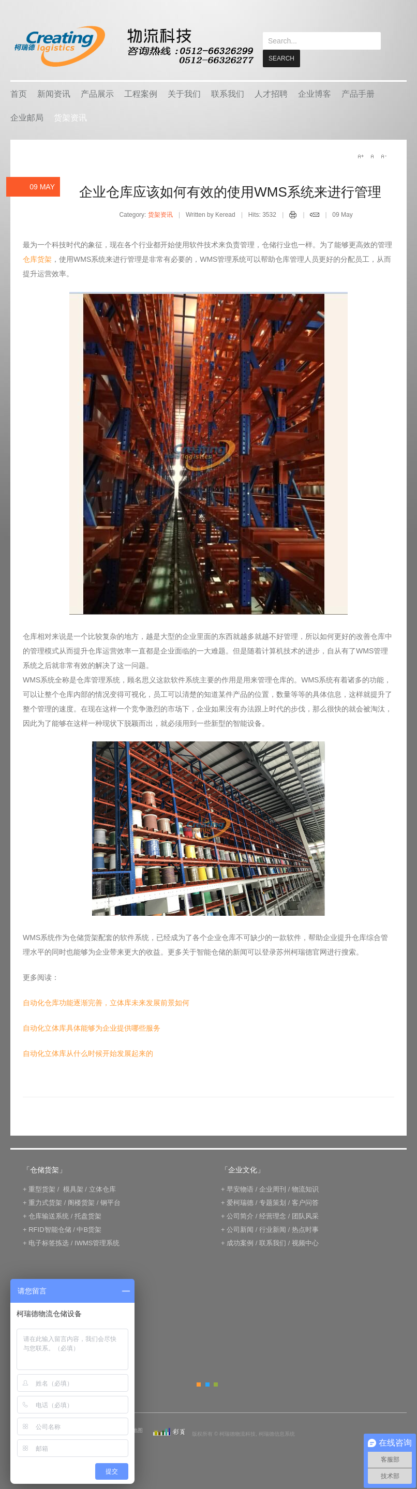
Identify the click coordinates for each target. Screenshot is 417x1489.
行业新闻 (272, 1253)
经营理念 (272, 1239)
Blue (207, 1408)
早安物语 (240, 1212)
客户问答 (305, 1226)
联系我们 (227, 117)
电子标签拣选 (48, 1266)
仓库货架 (37, 282)
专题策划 (272, 1226)
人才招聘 (271, 117)
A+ (360, 179)
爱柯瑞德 (240, 1226)
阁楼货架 (81, 1226)
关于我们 (184, 117)
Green (216, 1408)
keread (133, 46)
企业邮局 (26, 141)
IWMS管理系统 (97, 1266)
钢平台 (110, 1226)
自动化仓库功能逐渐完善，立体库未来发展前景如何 (106, 1026)
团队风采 (305, 1239)
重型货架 (41, 1212)
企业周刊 (272, 1212)
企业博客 (314, 117)
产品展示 (97, 117)
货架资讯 (70, 141)
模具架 (73, 1212)
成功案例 (240, 1266)
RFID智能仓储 (49, 1253)
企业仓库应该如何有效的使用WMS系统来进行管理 (230, 215)
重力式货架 (45, 1226)
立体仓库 (102, 1212)
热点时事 (305, 1253)
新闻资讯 (53, 117)
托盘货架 (88, 1239)
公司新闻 (240, 1253)
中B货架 (89, 1253)
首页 (18, 117)
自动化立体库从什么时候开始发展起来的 (88, 1077)
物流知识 (305, 1212)
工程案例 (140, 117)
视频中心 (305, 1266)
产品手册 (358, 117)
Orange (199, 1408)
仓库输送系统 (48, 1239)
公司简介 (240, 1239)
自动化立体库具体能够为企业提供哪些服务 (91, 1051)
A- (383, 179)
